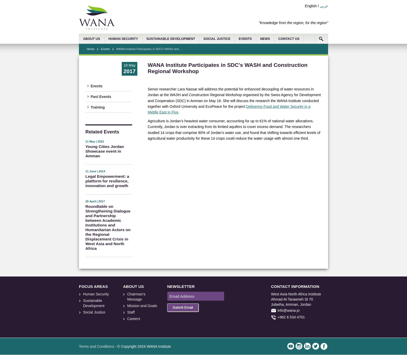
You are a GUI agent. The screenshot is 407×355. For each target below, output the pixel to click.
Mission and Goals (142, 306)
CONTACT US (289, 39)
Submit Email (183, 307)
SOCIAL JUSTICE (217, 39)
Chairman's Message (136, 296)
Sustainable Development (94, 303)
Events (105, 49)
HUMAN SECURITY (123, 39)
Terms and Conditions (96, 346)
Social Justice (94, 312)
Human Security (96, 294)
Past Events (101, 97)
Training (98, 107)
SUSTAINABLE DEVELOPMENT (170, 39)
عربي (324, 6)
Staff (131, 312)
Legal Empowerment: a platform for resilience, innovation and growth (107, 181)
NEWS (265, 39)
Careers (133, 319)
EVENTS (245, 39)
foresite (89, 324)
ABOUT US (91, 39)
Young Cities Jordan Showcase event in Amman (104, 151)
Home (90, 49)
